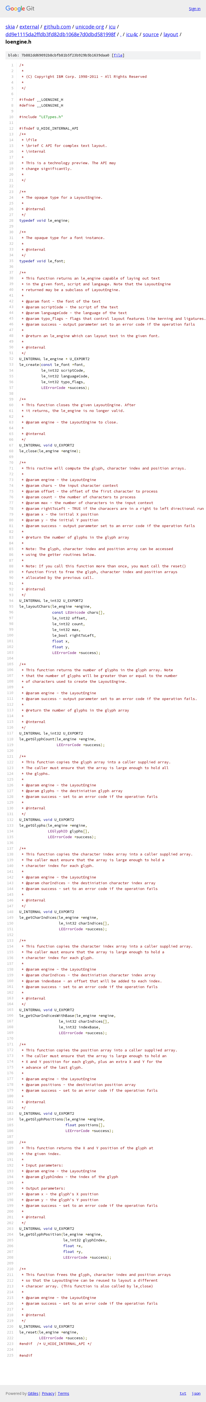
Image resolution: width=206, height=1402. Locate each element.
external (29, 26)
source (151, 34)
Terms (63, 1393)
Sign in (195, 8)
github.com (57, 26)
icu (112, 26)
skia (10, 26)
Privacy (48, 1393)
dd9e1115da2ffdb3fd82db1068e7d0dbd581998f (60, 34)
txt (183, 1393)
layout (170, 34)
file (118, 55)
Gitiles (33, 1393)
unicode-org (90, 26)
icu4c (132, 34)
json (196, 1393)
